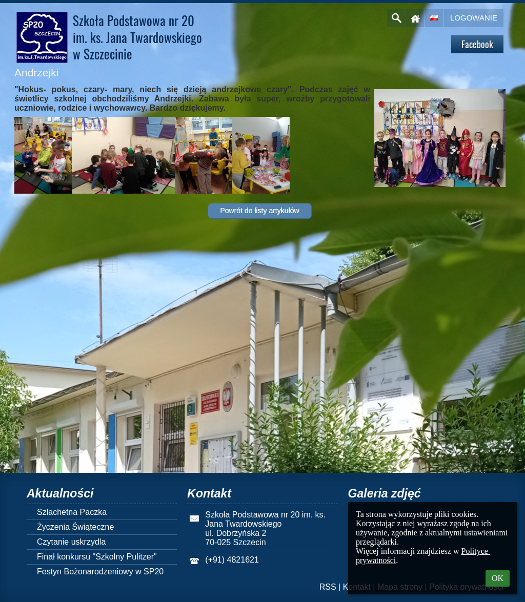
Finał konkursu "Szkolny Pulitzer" (97, 556)
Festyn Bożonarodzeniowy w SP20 (100, 571)
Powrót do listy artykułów (259, 210)
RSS (327, 587)
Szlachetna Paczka (72, 512)
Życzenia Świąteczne (75, 527)
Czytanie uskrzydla (71, 541)
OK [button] (497, 578)
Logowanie (473, 17)
